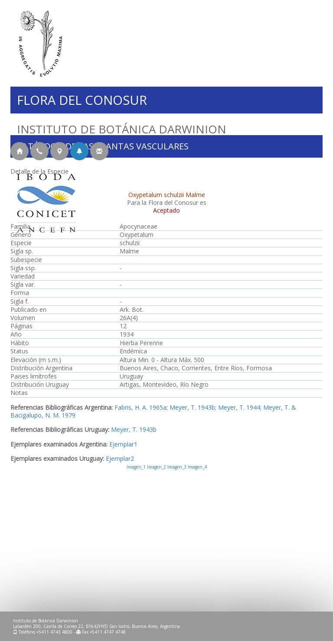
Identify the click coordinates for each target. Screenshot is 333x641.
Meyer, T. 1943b (192, 407)
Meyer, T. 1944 (239, 407)
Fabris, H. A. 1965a (140, 407)
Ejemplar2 (120, 458)
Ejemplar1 (123, 444)
